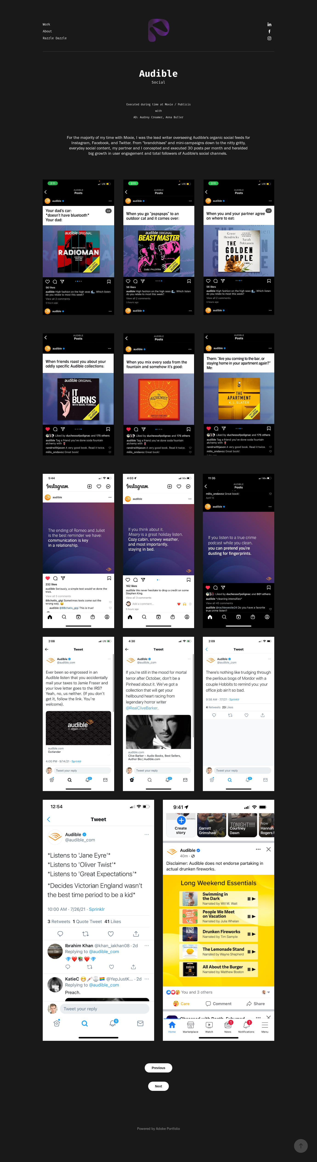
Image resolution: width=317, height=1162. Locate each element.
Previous (158, 1068)
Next (158, 1086)
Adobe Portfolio (168, 1128)
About (47, 31)
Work (46, 24)
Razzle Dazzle (55, 38)
